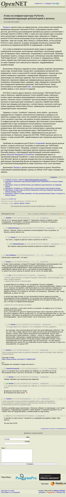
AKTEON (8, 217)
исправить (53, 177)
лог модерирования (61, 428)
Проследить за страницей (10, 495)
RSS (62, 214)
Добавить (42, 495)
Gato (29, 87)
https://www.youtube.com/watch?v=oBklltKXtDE (19, 359)
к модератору (44, 217)
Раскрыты (7, 27)
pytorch (16, 203)
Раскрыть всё (55, 214)
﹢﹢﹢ (31, 217)
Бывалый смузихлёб (13, 368)
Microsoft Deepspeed (15, 154)
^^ (34, 228)
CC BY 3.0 (12, 199)
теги (53, 3)
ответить (26, 217)
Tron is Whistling (11, 255)
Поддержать (51, 495)
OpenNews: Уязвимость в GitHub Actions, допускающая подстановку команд (32, 188)
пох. (10, 275)
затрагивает (40, 143)
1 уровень (35, 214)
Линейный (43, 214)
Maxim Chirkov (59, 493)
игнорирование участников (48, 428)
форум (48, 3)
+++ (43, 3)
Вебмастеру (61, 495)
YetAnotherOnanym (13, 228)
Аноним (13, 237)
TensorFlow (29, 154)
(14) (13, 214)
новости (38, 3)
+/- (49, 214)
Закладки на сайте (7, 493)
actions (27, 203)
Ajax (29, 214)
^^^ (37, 228)
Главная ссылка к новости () (26, 180)
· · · (35, 217)
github (22, 203)
